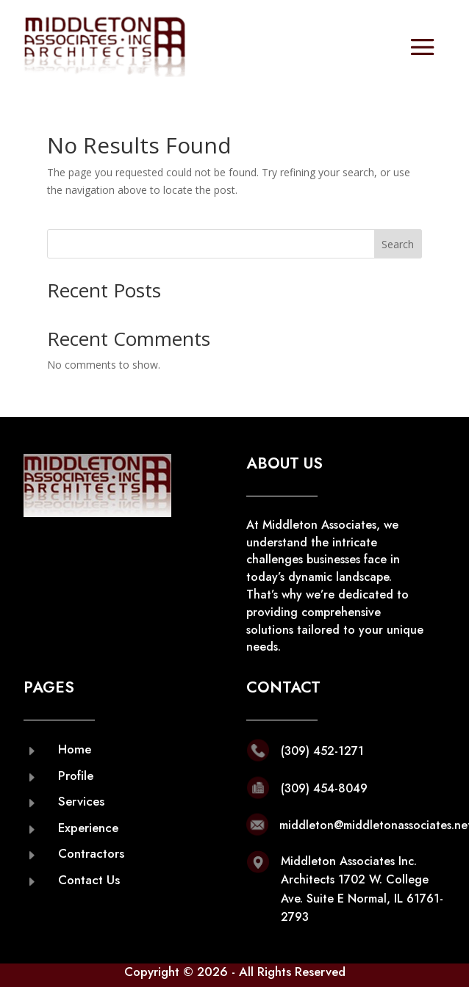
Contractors (91, 853)
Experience (88, 827)
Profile (75, 775)
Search (398, 244)
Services (81, 801)
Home (74, 749)
